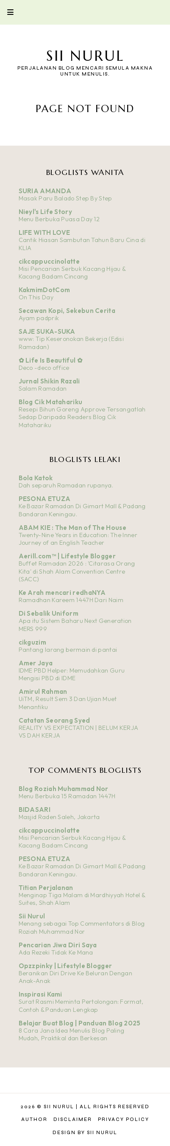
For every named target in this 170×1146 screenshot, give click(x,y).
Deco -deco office (44, 368)
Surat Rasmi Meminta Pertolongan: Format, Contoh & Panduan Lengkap (81, 1006)
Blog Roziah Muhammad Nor (64, 789)
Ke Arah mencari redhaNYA (62, 592)
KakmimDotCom (44, 290)
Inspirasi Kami (40, 994)
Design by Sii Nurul (85, 1132)
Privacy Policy (123, 1119)
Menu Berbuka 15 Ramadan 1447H (67, 796)
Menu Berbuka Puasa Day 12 (59, 219)
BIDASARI (34, 809)
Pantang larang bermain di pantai (68, 649)
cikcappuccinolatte (49, 261)
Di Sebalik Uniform (48, 613)
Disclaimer (72, 1119)
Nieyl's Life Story (45, 212)
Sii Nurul (85, 56)
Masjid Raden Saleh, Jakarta (59, 817)
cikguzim (32, 642)
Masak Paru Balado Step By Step (65, 198)
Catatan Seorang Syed (54, 720)
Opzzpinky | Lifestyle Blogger (65, 966)
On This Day (36, 297)
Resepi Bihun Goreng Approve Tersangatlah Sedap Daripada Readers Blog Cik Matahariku (82, 417)
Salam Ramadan (43, 388)
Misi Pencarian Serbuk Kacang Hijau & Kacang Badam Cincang (72, 273)
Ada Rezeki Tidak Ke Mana (56, 952)
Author (34, 1119)
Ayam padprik (39, 318)
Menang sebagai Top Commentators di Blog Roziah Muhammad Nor (82, 927)
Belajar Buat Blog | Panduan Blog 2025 (80, 1023)
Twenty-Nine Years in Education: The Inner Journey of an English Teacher (78, 539)
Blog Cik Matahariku (51, 402)
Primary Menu (7, 12)
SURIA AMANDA (45, 191)
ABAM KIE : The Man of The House (72, 528)
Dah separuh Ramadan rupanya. (66, 485)
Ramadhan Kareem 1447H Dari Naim (71, 600)
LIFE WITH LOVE (44, 232)
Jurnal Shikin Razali (49, 381)
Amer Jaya (36, 663)
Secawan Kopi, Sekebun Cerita (67, 311)
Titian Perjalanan (46, 888)
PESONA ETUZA (45, 499)
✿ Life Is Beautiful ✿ (51, 360)
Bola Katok (36, 478)
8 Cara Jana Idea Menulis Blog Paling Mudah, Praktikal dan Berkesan (72, 1034)
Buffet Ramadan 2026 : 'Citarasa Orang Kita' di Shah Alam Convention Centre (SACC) (77, 571)
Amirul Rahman (43, 691)
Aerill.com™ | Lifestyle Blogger (67, 556)
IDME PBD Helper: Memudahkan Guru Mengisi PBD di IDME (72, 674)
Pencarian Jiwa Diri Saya (58, 945)
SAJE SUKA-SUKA (47, 331)
